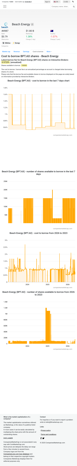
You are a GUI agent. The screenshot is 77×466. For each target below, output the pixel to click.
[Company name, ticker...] (62, 6)
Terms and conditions (48, 434)
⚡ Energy (16, 43)
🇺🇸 (56, 2)
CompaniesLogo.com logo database (16, 454)
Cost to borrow (38, 52)
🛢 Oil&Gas (6, 43)
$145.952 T (28, 1)
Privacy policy (46, 430)
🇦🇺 (51, 31)
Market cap (6, 52)
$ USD (66, 2)
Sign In (47, 2)
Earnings (26, 52)
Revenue (17, 52)
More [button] (48, 52)
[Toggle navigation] (5, 6)
